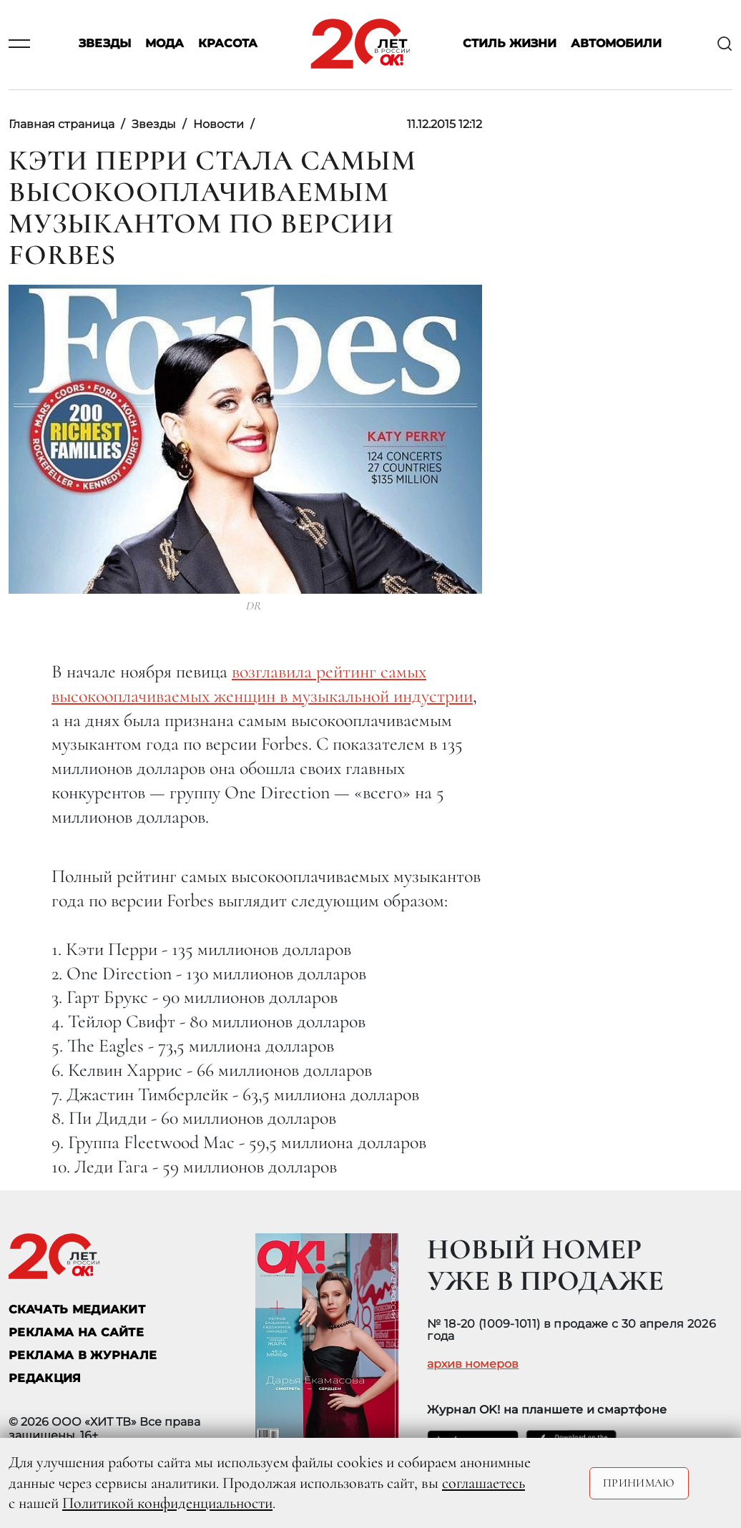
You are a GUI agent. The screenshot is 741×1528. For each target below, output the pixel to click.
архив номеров (473, 1364)
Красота (227, 44)
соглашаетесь (483, 1483)
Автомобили (616, 44)
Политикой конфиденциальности (167, 1503)
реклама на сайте (76, 1332)
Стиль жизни (509, 44)
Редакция (45, 1378)
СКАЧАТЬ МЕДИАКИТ (77, 1309)
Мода (164, 44)
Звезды (105, 44)
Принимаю (639, 1483)
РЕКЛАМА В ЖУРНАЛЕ (83, 1355)
